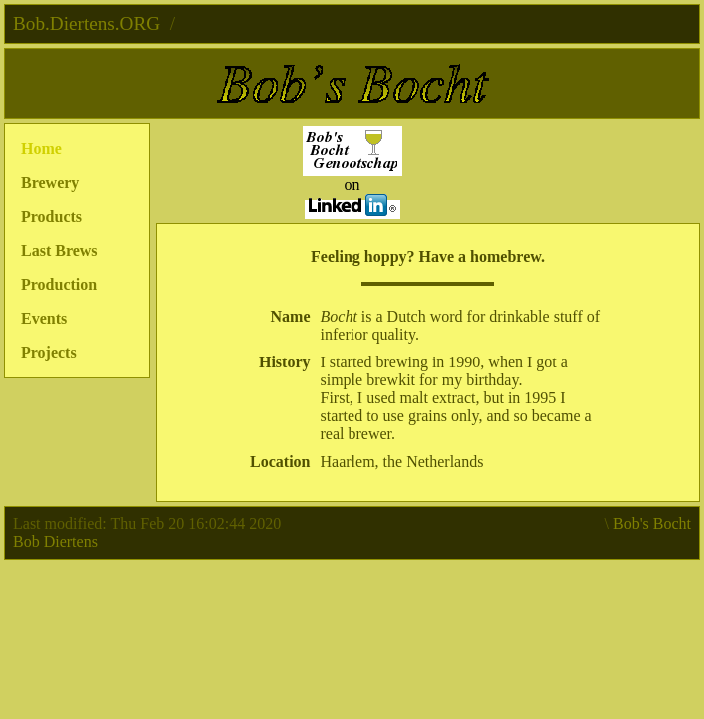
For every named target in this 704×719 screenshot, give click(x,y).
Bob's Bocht (652, 523)
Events (44, 318)
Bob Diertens (55, 541)
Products (51, 216)
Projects (49, 352)
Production (59, 284)
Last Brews (59, 250)
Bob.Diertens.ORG (86, 23)
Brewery (50, 182)
